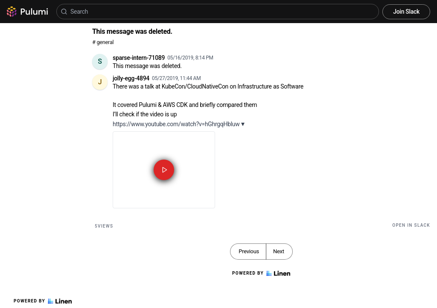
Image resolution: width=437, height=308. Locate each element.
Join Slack (406, 11)
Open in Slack (411, 225)
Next (278, 251)
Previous (249, 251)
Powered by (43, 301)
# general (103, 42)
